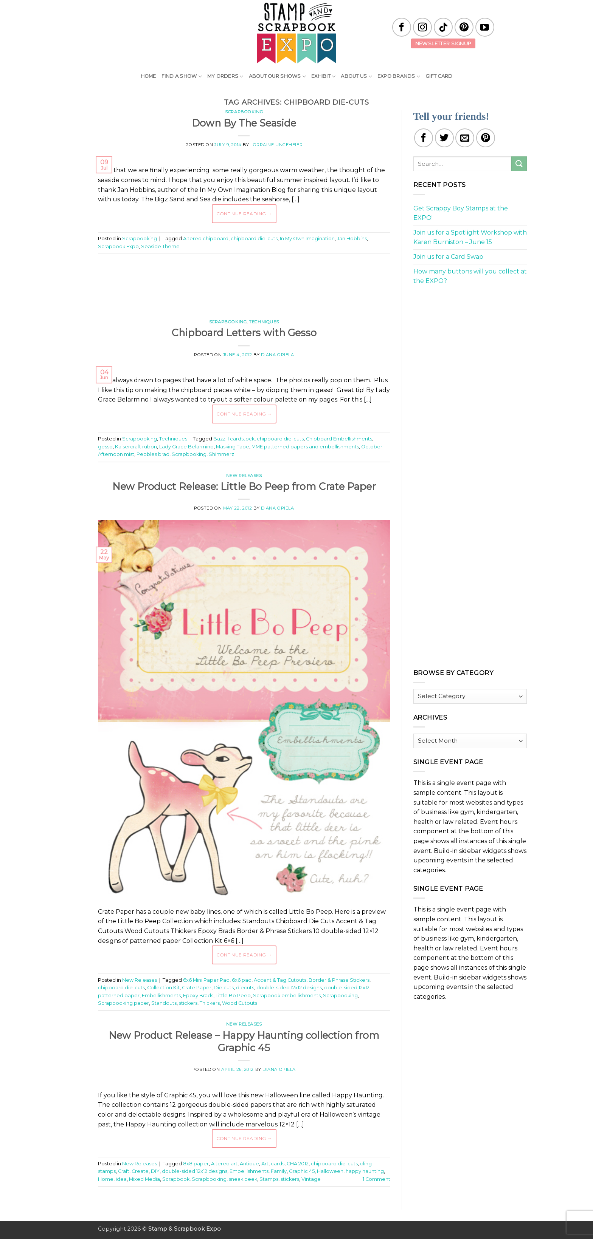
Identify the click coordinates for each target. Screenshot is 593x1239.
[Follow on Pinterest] (464, 27)
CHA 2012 (298, 1163)
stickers (188, 1003)
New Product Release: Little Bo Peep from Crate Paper (244, 486)
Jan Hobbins (352, 238)
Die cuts (224, 987)
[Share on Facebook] (423, 137)
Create (140, 1171)
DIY (155, 1171)
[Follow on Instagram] (422, 27)
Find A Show (181, 76)
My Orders (225, 76)
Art (265, 1163)
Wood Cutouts (239, 1003)
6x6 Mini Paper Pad (206, 980)
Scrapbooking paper (123, 1003)
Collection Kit (163, 987)
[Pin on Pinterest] (485, 137)
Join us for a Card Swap (448, 256)
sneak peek (243, 1179)
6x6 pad (241, 980)
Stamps (268, 1179)
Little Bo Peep (233, 995)
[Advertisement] (244, 283)
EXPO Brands (398, 76)
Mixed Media (144, 1179)
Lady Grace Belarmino (186, 447)
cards (277, 1163)
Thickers (210, 1003)
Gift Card (438, 76)
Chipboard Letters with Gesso (244, 332)
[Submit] (518, 163)
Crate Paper (196, 987)
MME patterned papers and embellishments (305, 447)
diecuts (245, 987)
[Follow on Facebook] (401, 27)
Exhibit (323, 76)
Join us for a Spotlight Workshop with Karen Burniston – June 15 (470, 237)
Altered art (224, 1163)
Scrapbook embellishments (287, 995)
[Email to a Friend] (464, 137)
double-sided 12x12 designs (289, 987)
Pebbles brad (153, 454)
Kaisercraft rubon (136, 447)
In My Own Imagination (307, 238)
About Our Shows (277, 76)
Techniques (264, 321)
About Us (356, 76)
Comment (376, 1179)
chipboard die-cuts (254, 238)
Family (279, 1171)
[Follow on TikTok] (443, 27)
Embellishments (161, 995)
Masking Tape (232, 447)
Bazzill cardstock (234, 439)
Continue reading (244, 213)
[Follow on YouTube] (484, 27)
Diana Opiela (277, 354)
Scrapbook (175, 1179)
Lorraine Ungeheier (276, 144)
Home (148, 76)
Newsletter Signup (443, 43)
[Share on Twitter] (444, 137)
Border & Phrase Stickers (339, 980)
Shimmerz (221, 454)
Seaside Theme (160, 246)
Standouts (164, 1003)
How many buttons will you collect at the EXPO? (470, 276)
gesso (105, 447)
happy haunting (365, 1171)
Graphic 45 (302, 1171)
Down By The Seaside (244, 123)
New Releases (244, 475)
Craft (123, 1171)
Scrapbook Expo (118, 246)
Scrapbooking (244, 111)
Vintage (311, 1179)
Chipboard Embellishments (339, 439)
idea (121, 1179)
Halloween (330, 1171)
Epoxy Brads (198, 995)
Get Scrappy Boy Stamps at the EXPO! (460, 213)
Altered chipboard (205, 238)
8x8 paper (196, 1163)
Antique (249, 1163)
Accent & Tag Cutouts (280, 980)
